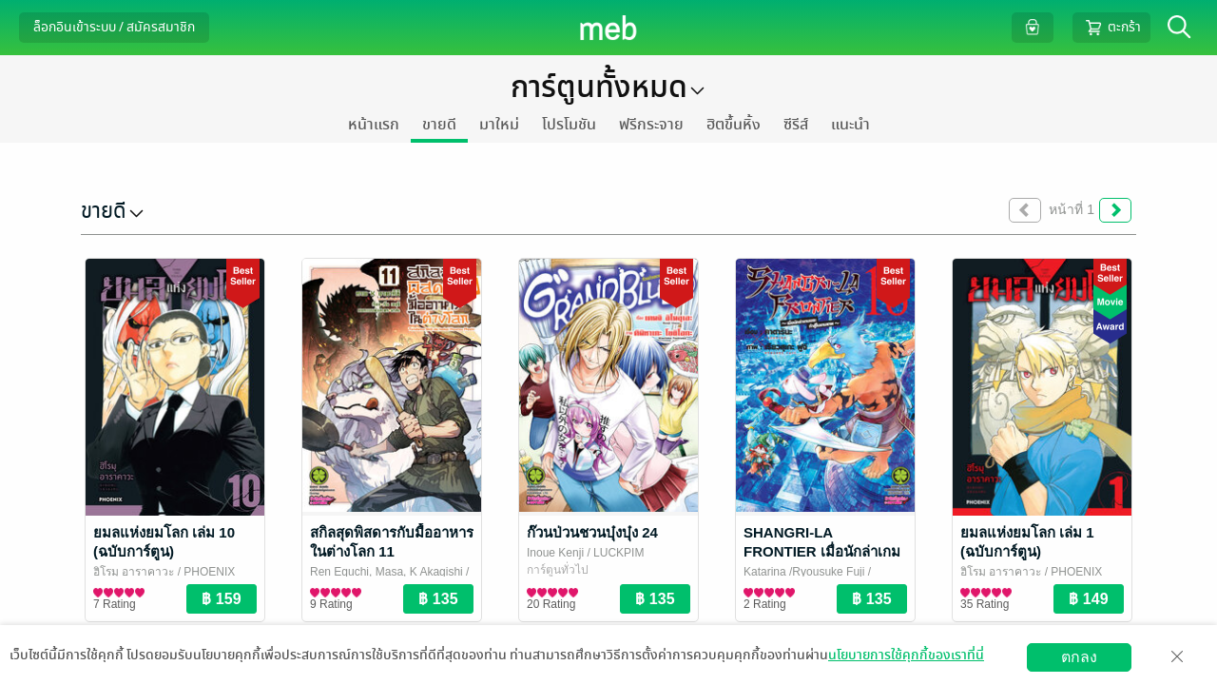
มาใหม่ (499, 124)
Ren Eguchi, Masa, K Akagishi (386, 571)
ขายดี (439, 124)
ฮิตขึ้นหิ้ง (733, 124)
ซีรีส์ (795, 124)
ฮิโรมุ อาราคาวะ (133, 571)
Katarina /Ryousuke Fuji (804, 571)
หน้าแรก (373, 124)
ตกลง (1079, 657)
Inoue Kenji (555, 552)
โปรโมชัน (569, 124)
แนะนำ (850, 124)
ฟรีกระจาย (651, 124)
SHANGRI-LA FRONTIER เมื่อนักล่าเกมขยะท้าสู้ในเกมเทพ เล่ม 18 (824, 551)
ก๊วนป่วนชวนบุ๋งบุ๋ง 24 (592, 532)
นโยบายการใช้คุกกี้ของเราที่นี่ (906, 655)
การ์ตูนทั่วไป (558, 570)
